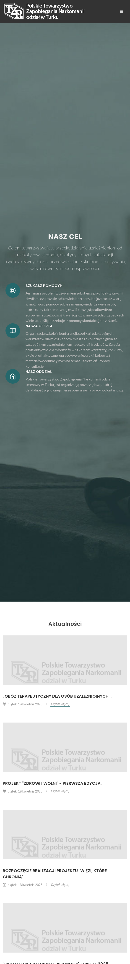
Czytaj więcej (60, 704)
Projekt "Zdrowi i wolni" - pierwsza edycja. (52, 783)
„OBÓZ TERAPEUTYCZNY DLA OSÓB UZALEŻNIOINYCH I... (58, 696)
